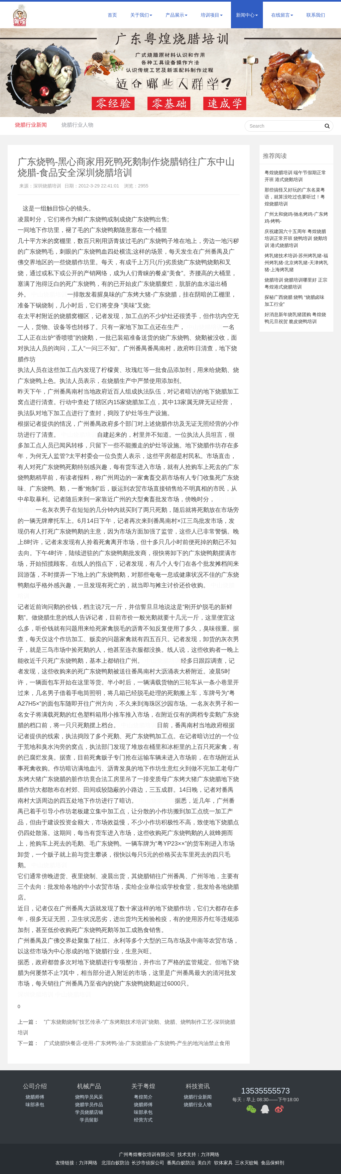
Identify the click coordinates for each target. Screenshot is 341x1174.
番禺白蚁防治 (181, 1162)
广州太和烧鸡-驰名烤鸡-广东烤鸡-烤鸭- (296, 217)
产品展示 (176, 15)
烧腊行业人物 (80, 125)
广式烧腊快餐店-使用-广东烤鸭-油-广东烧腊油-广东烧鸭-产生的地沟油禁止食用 (137, 1043)
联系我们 (315, 15)
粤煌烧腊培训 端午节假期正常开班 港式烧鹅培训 (295, 176)
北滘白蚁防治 (115, 1162)
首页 (112, 15)
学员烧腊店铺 (89, 1112)
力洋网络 (210, 1154)
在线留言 (282, 15)
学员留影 (89, 1119)
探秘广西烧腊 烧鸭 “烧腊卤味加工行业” (294, 300)
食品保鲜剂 (272, 1162)
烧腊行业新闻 (32, 125)
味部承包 (35, 1104)
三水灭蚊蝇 (246, 1162)
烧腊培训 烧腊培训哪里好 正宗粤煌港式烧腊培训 (296, 283)
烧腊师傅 (35, 1097)
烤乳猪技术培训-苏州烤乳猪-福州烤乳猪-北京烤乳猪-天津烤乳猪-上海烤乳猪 (296, 262)
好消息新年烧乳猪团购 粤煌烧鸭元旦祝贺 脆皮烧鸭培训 (295, 318)
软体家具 (223, 1162)
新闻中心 (247, 15)
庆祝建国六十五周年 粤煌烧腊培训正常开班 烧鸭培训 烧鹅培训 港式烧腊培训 (296, 238)
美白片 (204, 1162)
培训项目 (212, 15)
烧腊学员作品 (89, 1104)
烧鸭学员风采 (89, 1097)
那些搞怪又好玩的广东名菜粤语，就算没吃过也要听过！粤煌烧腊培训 (295, 196)
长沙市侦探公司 (148, 1162)
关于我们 (141, 15)
